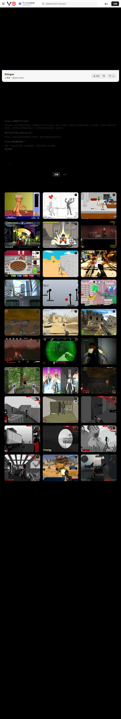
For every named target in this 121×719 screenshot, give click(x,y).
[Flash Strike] (60, 322)
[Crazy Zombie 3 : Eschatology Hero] (60, 234)
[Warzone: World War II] (98, 322)
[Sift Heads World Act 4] (60, 438)
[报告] (111, 76)
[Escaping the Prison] (98, 205)
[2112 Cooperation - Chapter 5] (60, 380)
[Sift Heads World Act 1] (22, 409)
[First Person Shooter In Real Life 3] (98, 351)
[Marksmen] (60, 351)
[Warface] (60, 409)
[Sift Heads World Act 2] (98, 409)
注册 (115, 4)
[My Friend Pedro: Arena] (98, 234)
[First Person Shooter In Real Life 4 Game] (22, 380)
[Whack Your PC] (60, 205)
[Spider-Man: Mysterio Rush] (98, 293)
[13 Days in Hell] (22, 351)
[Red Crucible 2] (98, 468)
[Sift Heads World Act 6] (22, 468)
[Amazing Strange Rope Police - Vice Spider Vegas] (22, 293)
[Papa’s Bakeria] (22, 263)
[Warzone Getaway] (60, 468)
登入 (106, 4)
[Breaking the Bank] (60, 263)
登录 (65, 174)
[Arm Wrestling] (22, 205)
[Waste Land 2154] (22, 322)
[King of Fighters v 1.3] (22, 234)
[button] (8, 149)
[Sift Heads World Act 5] (98, 438)
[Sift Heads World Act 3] (22, 438)
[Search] (43, 3)
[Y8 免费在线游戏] (11, 4)
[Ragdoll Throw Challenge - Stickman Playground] (60, 293)
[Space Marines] (98, 263)
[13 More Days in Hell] (98, 380)
